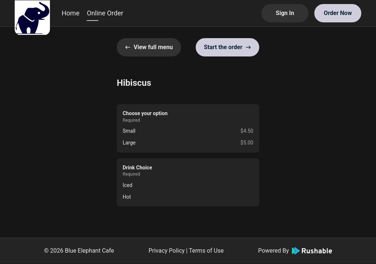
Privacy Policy (166, 250)
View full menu (149, 47)
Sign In (285, 13)
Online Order (105, 13)
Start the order (227, 47)
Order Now (338, 13)
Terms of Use (206, 250)
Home (70, 13)
